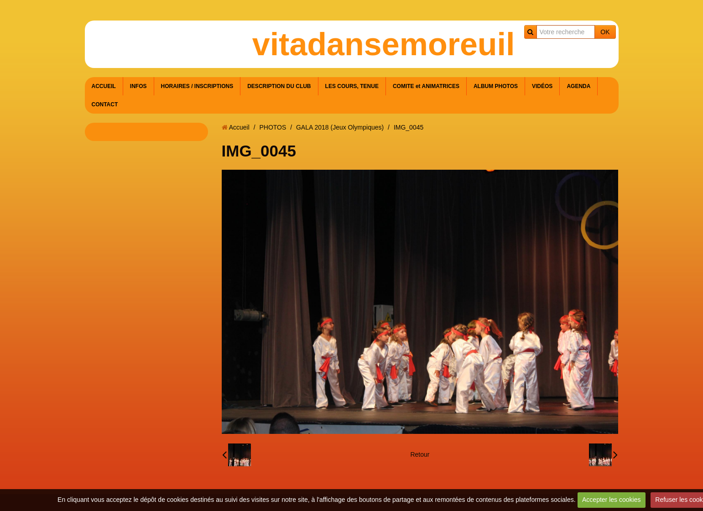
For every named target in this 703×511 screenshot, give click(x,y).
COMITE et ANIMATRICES (426, 86)
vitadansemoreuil (383, 44)
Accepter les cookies (611, 499)
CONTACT (105, 104)
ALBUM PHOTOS (496, 86)
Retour (419, 454)
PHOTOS (272, 127)
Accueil (239, 127)
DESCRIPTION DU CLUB (279, 86)
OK (604, 32)
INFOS (138, 86)
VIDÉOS (542, 86)
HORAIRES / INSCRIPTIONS (197, 86)
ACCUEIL (104, 86)
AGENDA (578, 86)
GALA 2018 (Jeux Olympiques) (340, 127)
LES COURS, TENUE (352, 86)
